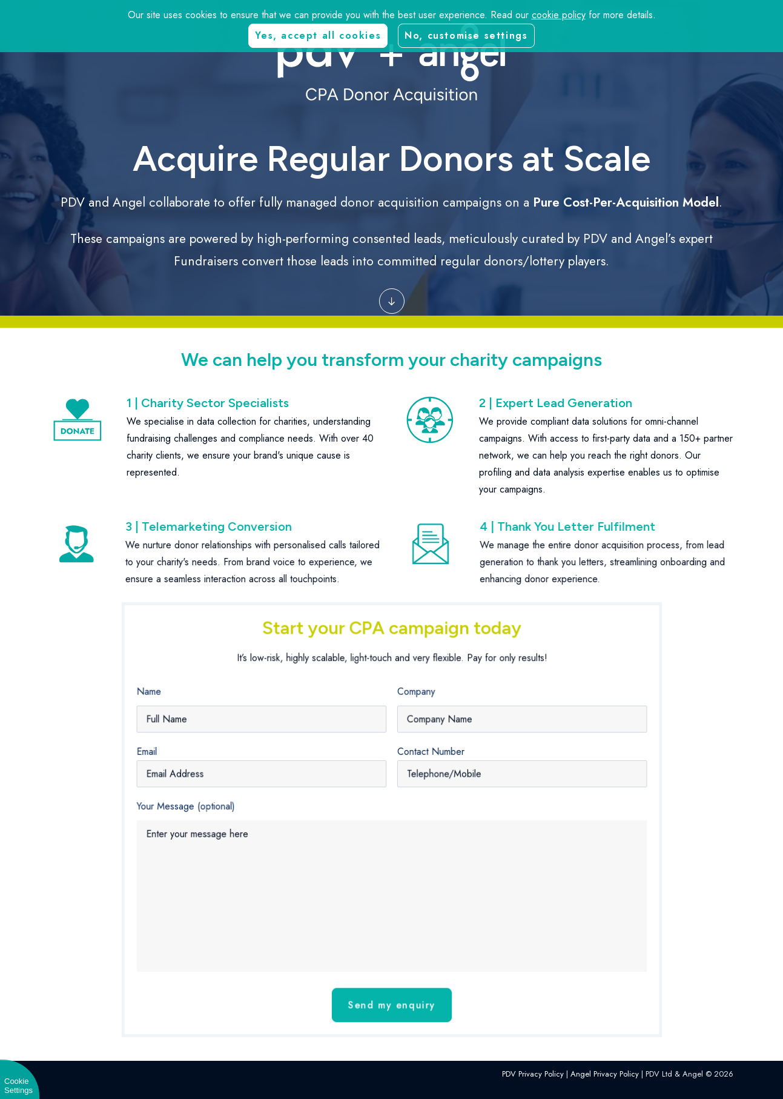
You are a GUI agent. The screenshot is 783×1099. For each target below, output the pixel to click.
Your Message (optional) (233, 809)
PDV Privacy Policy (533, 1074)
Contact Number (421, 767)
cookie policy (559, 15)
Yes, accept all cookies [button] (318, 35)
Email (203, 767)
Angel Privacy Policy (604, 1074)
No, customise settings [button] (466, 35)
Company (410, 721)
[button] (392, 297)
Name (205, 721)
